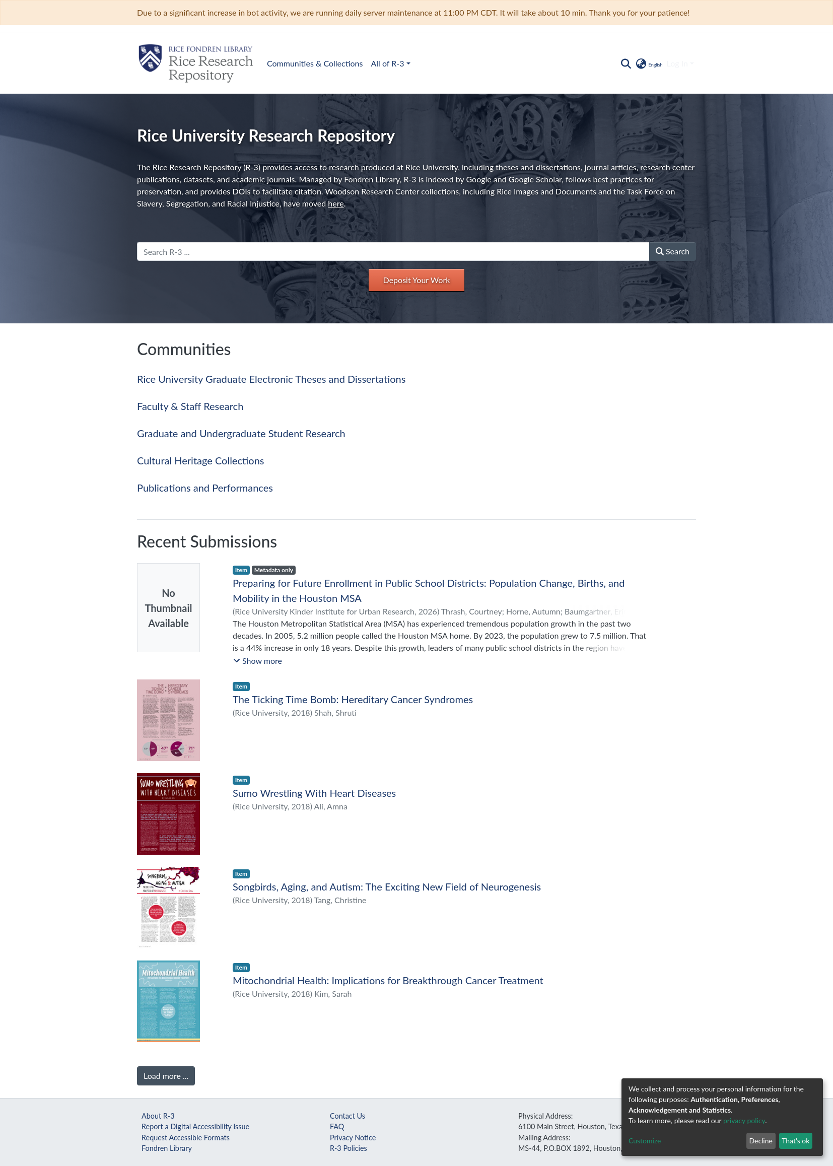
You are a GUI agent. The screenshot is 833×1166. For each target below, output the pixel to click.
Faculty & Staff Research (190, 406)
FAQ (337, 1126)
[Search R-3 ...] (393, 251)
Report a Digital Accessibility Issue (195, 1126)
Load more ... (166, 1075)
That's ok (795, 1140)
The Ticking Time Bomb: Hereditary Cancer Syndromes (353, 699)
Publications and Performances (205, 488)
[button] (648, 63)
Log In (677, 63)
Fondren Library (167, 1148)
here (335, 203)
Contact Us (347, 1116)
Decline (761, 1140)
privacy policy (744, 1120)
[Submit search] (626, 63)
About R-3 (158, 1116)
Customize (645, 1140)
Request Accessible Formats (186, 1137)
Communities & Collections (315, 63)
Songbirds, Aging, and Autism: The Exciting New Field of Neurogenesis (387, 886)
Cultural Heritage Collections (200, 460)
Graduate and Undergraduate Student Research (241, 433)
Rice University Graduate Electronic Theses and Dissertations (271, 379)
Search (672, 251)
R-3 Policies (348, 1148)
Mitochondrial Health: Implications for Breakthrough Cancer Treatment (388, 980)
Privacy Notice (353, 1137)
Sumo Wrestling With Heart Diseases (314, 793)
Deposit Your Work (416, 280)
